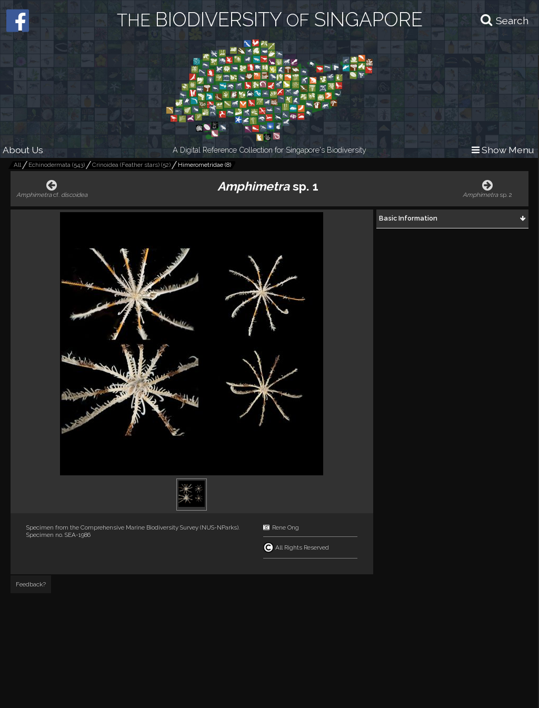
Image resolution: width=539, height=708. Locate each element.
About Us (23, 149)
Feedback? (31, 584)
